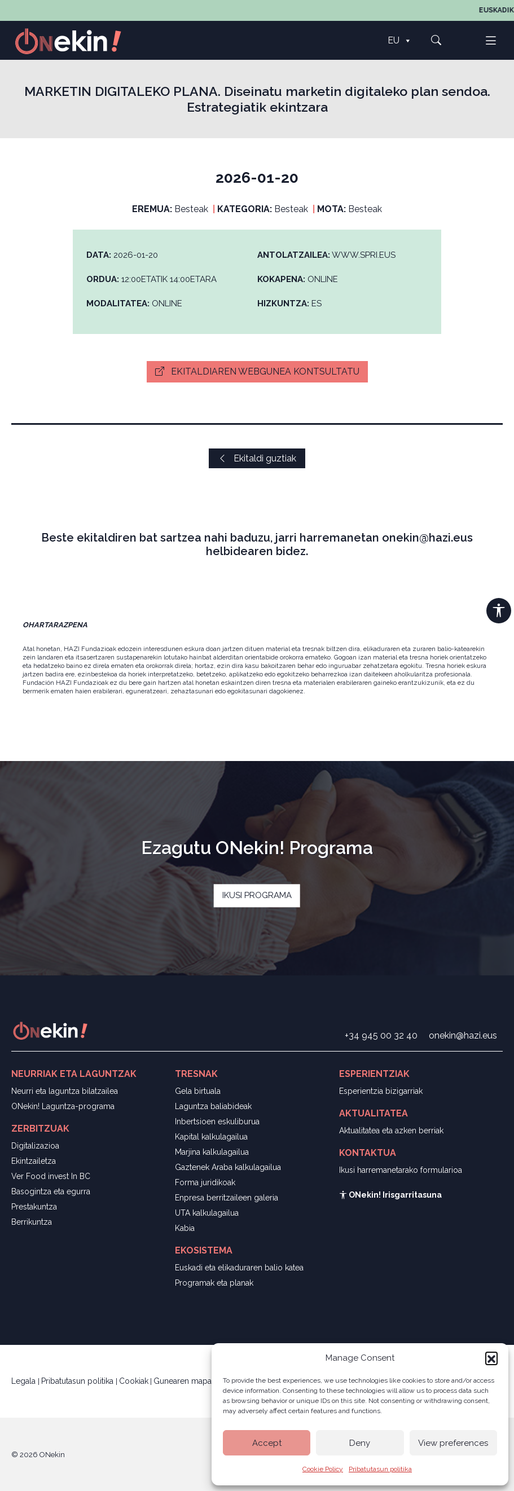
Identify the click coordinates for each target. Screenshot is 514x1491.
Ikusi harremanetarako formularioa (400, 1170)
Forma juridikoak (205, 1182)
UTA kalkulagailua (207, 1212)
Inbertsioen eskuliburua (217, 1121)
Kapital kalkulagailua (211, 1136)
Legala (24, 1381)
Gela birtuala (198, 1091)
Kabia (185, 1228)
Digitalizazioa (35, 1145)
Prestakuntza (34, 1206)
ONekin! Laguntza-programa (63, 1106)
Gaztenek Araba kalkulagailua (228, 1167)
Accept (267, 1443)
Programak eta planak (214, 1282)
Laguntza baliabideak (213, 1106)
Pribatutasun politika (380, 1469)
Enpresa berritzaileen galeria (226, 1197)
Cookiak (133, 1381)
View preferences (453, 1443)
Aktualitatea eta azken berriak (391, 1130)
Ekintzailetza (33, 1160)
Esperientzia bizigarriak (381, 1091)
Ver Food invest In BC (50, 1176)
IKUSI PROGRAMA (257, 895)
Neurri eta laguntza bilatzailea (64, 1091)
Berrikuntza (31, 1221)
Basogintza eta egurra (50, 1191)
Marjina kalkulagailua (212, 1151)
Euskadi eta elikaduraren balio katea (239, 1267)
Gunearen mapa (182, 1381)
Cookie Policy (322, 1469)
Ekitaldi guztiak (257, 458)
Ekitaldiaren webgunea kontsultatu (257, 371)
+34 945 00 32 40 (381, 1035)
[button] (491, 1358)
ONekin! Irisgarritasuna (390, 1194)
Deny (359, 1443)
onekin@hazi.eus (463, 1035)
